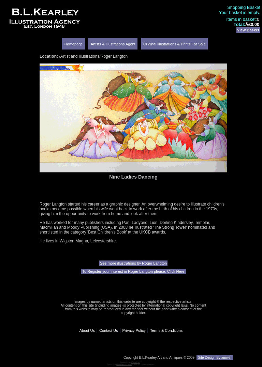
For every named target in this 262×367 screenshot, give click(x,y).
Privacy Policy (133, 330)
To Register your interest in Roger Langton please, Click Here (134, 271)
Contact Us (108, 330)
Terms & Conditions (166, 330)
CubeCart (135, 362)
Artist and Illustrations (80, 56)
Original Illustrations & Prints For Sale (174, 44)
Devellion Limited (124, 364)
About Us (87, 330)
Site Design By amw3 (214, 357)
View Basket (248, 30)
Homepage (73, 44)
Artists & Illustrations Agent (113, 44)
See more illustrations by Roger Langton (133, 263)
